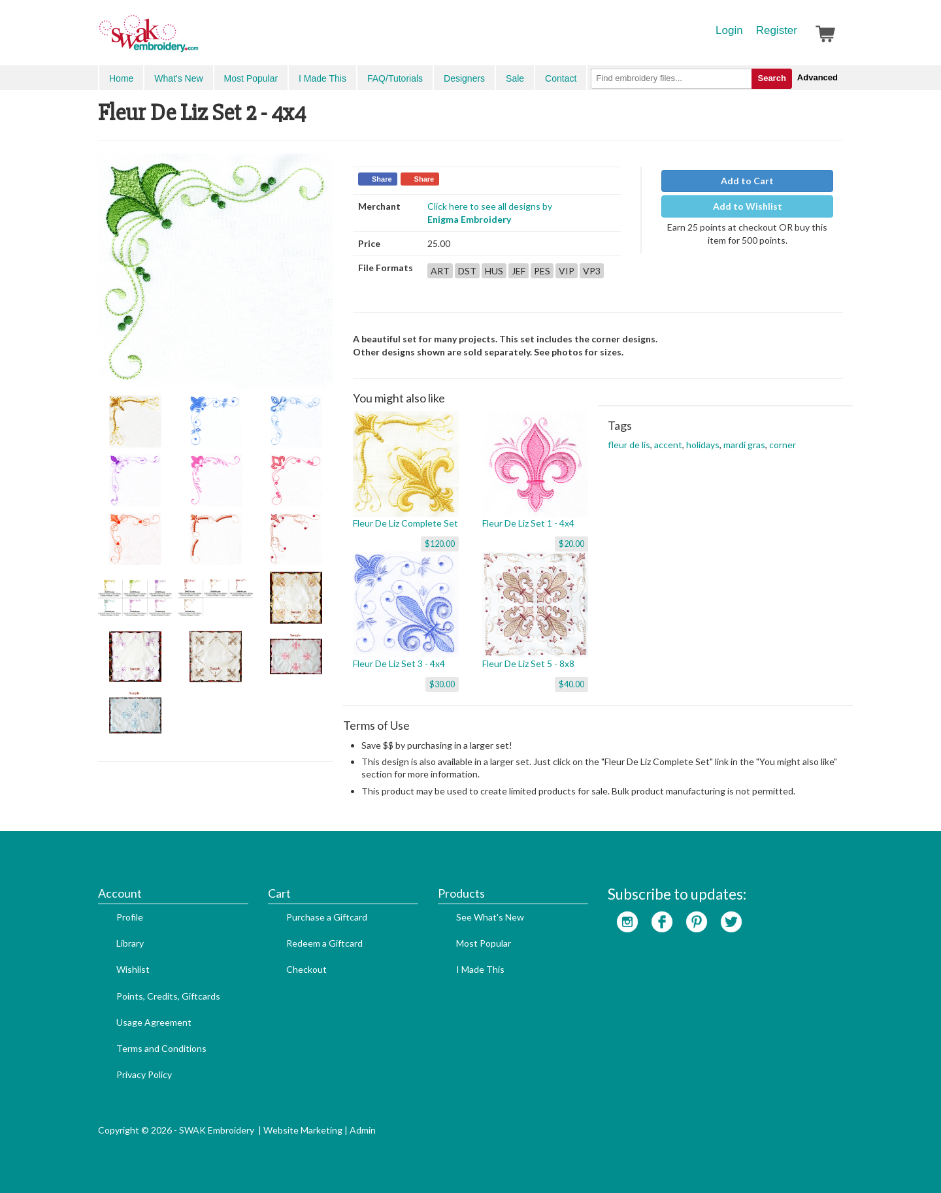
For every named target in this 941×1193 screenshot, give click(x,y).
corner (782, 444)
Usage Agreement (153, 1022)
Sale (515, 78)
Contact (560, 78)
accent (668, 444)
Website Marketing (302, 1130)
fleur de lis (629, 444)
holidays (702, 444)
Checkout (306, 969)
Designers (464, 78)
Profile (129, 917)
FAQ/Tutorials (395, 78)
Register (776, 30)
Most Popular (251, 78)
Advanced (817, 77)
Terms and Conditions (161, 1048)
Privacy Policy (144, 1074)
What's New (178, 78)
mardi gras (744, 444)
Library (130, 943)
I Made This (322, 78)
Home (121, 78)
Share (382, 179)
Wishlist (133, 969)
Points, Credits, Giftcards (168, 996)
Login (729, 30)
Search (771, 78)
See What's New (490, 917)
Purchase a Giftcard (326, 917)
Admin (363, 1130)
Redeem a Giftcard (324, 943)
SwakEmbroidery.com (196, 39)
